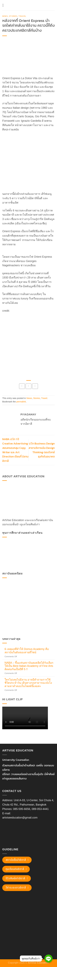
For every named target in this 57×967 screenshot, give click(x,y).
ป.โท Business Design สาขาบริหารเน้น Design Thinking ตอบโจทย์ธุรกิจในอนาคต (42, 449)
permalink (21, 401)
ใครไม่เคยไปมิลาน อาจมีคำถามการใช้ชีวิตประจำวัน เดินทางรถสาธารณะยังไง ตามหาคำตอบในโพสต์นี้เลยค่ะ (28, 683)
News (5, 16)
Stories (13, 16)
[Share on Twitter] (29, 386)
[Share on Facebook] (22, 386)
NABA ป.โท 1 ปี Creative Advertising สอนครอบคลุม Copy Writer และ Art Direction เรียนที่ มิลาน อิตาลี (15, 450)
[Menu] (4, 5)
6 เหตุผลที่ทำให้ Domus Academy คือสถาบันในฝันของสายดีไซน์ (27, 651)
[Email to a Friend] (35, 386)
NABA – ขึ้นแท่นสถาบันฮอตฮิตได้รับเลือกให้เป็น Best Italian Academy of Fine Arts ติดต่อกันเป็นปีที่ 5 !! (29, 666)
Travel (22, 16)
